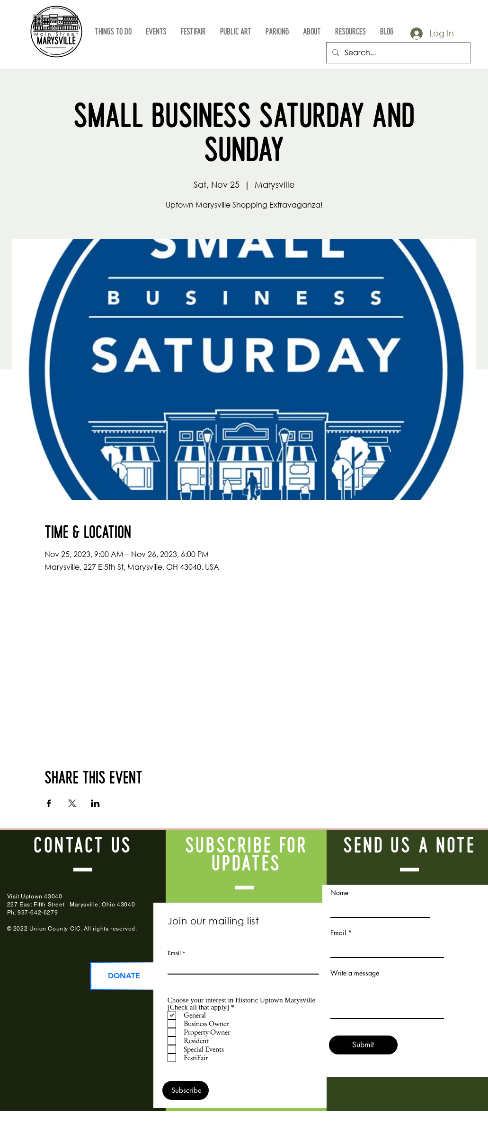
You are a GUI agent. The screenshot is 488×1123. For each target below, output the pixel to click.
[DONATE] (124, 976)
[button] (113, 32)
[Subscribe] (185, 1090)
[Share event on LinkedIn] (95, 803)
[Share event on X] (72, 803)
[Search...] (397, 53)
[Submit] (363, 1045)
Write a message (354, 973)
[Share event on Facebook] (48, 803)
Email (174, 953)
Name (339, 892)
